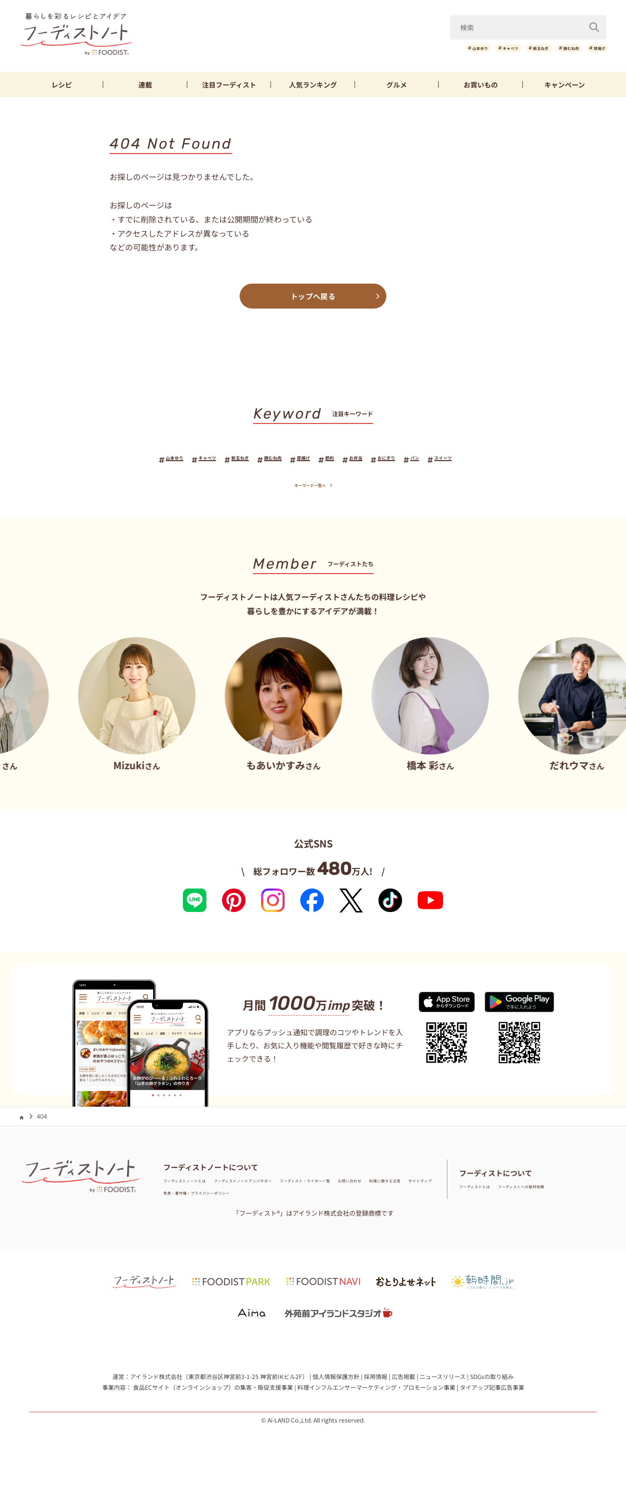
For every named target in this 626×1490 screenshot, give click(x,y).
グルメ (396, 84)
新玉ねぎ (496, 48)
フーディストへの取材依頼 (555, 1192)
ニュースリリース (443, 1383)
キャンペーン (564, 84)
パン (460, 459)
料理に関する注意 (234, 1199)
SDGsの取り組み (492, 1383)
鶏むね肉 (546, 48)
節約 (341, 459)
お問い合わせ (182, 1199)
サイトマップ (287, 1199)
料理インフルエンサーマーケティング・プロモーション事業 (376, 1393)
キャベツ (447, 48)
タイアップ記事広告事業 (492, 1393)
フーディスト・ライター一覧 (384, 1186)
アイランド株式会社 (156, 1383)
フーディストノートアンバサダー (288, 1186)
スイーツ (499, 459)
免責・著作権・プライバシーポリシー (368, 1199)
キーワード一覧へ (313, 490)
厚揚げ (592, 48)
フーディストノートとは (198, 1186)
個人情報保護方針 (336, 1383)
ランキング (313, 84)
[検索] (594, 24)
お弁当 (377, 459)
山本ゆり (397, 48)
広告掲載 (403, 1383)
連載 (145, 84)
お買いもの (481, 84)
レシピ (61, 84)
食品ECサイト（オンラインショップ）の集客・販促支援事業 (213, 1393)
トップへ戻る (313, 296)
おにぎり (420, 459)
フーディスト (229, 84)
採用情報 (375, 1383)
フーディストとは (484, 1192)
